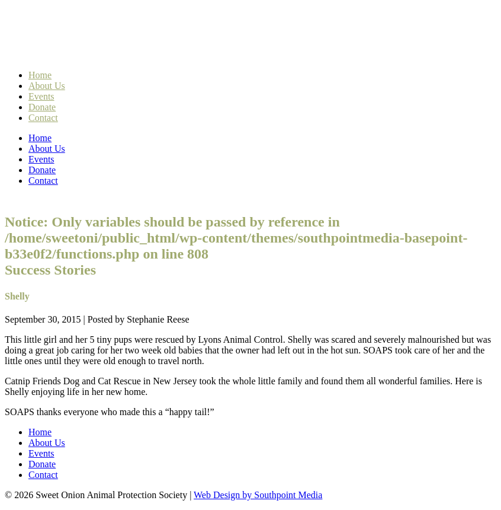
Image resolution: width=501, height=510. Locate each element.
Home (40, 75)
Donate (42, 107)
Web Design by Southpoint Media (258, 495)
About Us (46, 86)
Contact (43, 118)
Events (41, 96)
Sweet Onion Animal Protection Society (127, 36)
